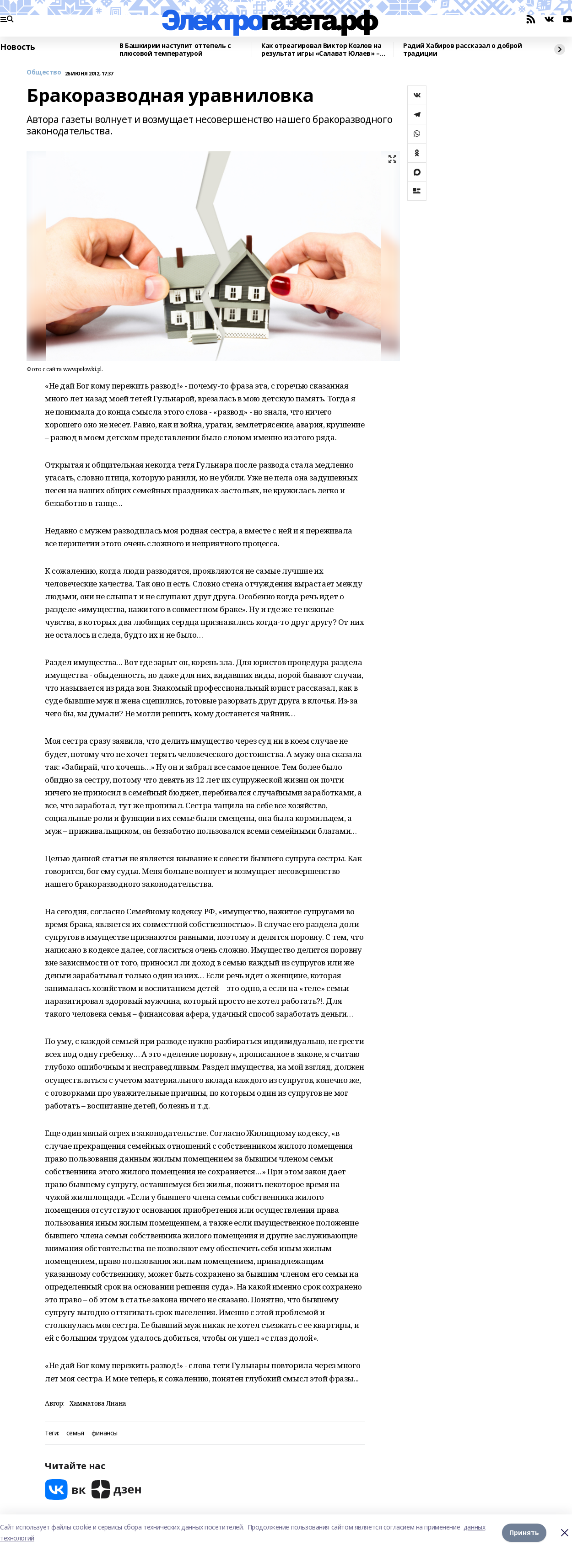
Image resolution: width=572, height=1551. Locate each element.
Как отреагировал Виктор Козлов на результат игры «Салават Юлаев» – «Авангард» (321, 49)
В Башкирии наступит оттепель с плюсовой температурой (175, 49)
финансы (105, 1433)
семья (75, 1433)
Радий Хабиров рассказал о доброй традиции (462, 49)
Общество (44, 72)
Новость (17, 47)
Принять (524, 1532)
